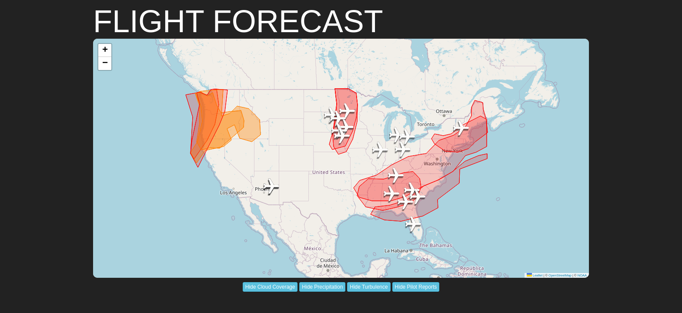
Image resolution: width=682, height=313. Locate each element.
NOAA (582, 275)
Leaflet (535, 275)
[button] (461, 128)
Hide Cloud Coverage (270, 287)
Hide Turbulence (369, 287)
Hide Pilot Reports (416, 287)
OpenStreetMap (560, 275)
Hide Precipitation (322, 287)
